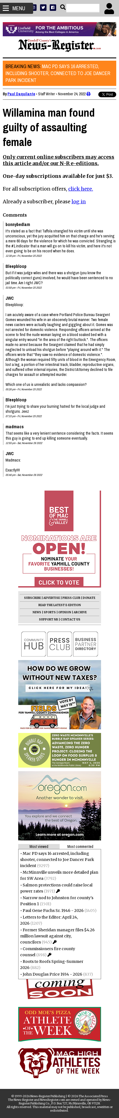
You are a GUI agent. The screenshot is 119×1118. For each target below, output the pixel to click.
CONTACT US (70, 619)
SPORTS (50, 612)
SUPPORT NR (48, 619)
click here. (80, 189)
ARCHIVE (80, 612)
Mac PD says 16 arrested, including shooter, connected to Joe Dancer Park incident (58, 73)
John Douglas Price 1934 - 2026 (52, 974)
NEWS (37, 612)
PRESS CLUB (71, 598)
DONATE (89, 598)
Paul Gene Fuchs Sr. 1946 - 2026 (53, 910)
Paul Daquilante (21, 93)
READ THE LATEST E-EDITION (59, 605)
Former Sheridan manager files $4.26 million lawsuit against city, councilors (57, 936)
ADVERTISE (51, 598)
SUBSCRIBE (32, 598)
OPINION (64, 612)
